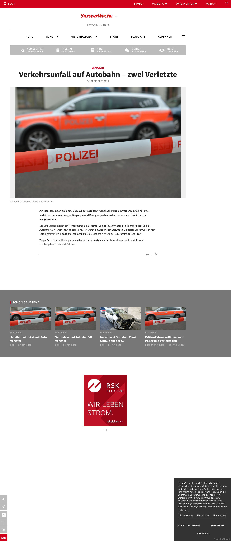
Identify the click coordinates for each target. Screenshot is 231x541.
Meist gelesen (172, 50)
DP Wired (226, 539)
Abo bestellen (102, 50)
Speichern (217, 525)
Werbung (158, 4)
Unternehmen (185, 4)
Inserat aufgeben (67, 50)
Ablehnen (203, 533)
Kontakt (211, 4)
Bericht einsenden (137, 50)
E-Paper (138, 4)
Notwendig (186, 515)
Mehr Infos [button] (183, 510)
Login (11, 4)
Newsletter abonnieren (32, 50)
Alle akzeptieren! (188, 525)
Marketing (219, 515)
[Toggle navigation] (183, 36)
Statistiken (203, 515)
